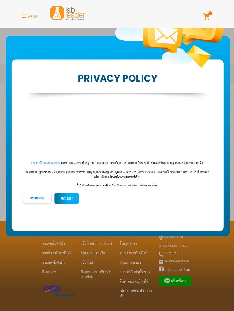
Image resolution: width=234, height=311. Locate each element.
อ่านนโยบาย (37, 198)
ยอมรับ (66, 198)
